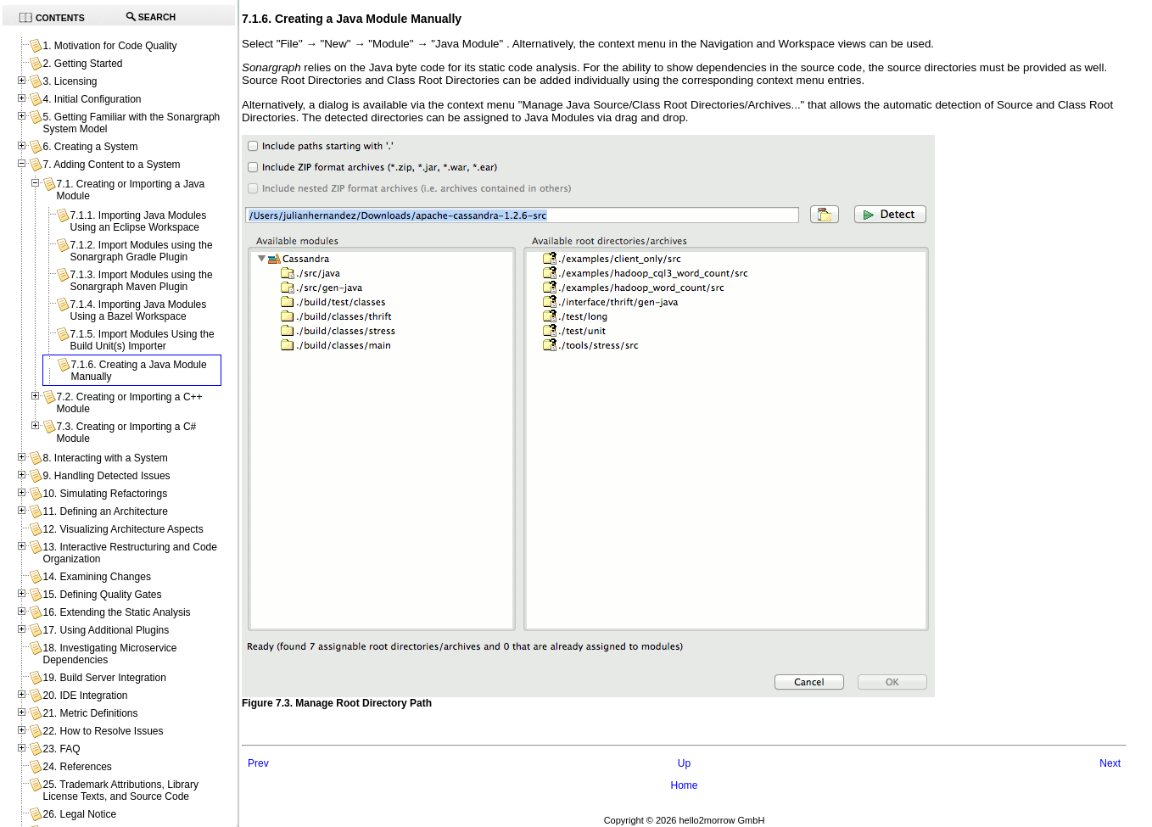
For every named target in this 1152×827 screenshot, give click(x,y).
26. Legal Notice (79, 814)
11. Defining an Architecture (104, 511)
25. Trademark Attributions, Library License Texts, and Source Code (120, 790)
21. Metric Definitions (89, 713)
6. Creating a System (89, 147)
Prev (258, 763)
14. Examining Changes (96, 577)
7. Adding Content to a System (111, 164)
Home (683, 785)
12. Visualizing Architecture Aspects (122, 529)
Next (1110, 763)
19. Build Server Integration (103, 678)
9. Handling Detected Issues (106, 476)
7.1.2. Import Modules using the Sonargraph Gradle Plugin (141, 251)
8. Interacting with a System (104, 458)
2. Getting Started (82, 64)
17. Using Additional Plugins (105, 630)
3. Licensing (69, 81)
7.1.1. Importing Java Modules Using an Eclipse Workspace (138, 221)
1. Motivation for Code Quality (109, 46)
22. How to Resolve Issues (102, 731)
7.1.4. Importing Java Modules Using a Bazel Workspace (138, 310)
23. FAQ (61, 749)
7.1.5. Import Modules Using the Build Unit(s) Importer (142, 340)
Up (684, 763)
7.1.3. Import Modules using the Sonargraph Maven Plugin (141, 281)
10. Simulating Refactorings (104, 494)
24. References (76, 767)
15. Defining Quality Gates (101, 595)
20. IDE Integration (84, 695)
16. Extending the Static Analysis (116, 612)
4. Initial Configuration (91, 99)
